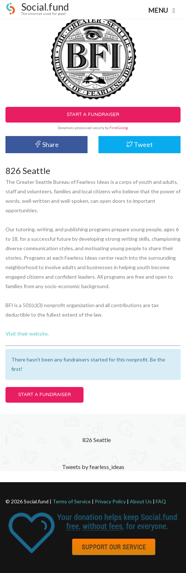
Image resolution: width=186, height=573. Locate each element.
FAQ (161, 501)
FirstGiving (118, 127)
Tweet (139, 144)
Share (47, 144)
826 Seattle (96, 439)
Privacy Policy (110, 501)
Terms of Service (72, 501)
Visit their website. (27, 333)
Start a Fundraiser (93, 114)
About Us (141, 501)
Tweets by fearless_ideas (93, 466)
